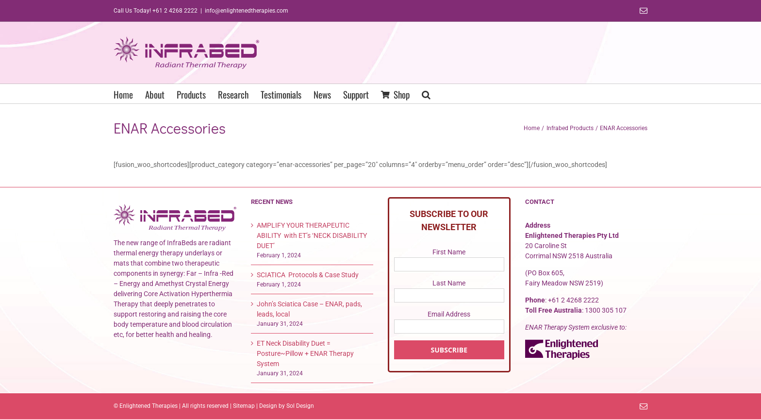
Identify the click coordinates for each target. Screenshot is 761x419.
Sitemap (244, 405)
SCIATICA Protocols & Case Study (308, 275)
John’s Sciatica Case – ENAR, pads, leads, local (309, 309)
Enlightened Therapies (148, 405)
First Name (448, 252)
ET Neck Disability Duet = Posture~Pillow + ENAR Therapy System (305, 353)
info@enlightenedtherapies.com (246, 10)
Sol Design (300, 405)
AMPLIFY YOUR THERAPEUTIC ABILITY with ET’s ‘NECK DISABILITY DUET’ (312, 235)
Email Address (449, 314)
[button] (426, 93)
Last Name (448, 283)
